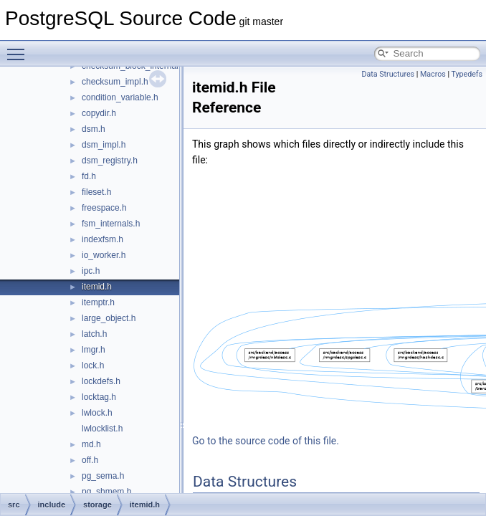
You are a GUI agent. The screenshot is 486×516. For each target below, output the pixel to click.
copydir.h (99, 113)
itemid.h (97, 287)
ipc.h (91, 271)
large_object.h (108, 318)
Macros (433, 74)
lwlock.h (97, 413)
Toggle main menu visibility (19, 48)
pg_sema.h (103, 476)
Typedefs (466, 74)
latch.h (94, 334)
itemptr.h (98, 302)
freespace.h (104, 208)
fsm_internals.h (111, 224)
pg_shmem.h (106, 492)
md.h (91, 444)
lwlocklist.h (102, 429)
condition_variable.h (120, 97)
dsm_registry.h (110, 161)
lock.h (93, 365)
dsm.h (93, 129)
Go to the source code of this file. (265, 440)
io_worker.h (103, 255)
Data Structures (388, 74)
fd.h (89, 176)
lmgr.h (93, 350)
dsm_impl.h (103, 145)
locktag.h (99, 397)
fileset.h (96, 192)
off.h (90, 460)
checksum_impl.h (115, 82)
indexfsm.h (102, 239)
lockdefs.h (101, 381)
